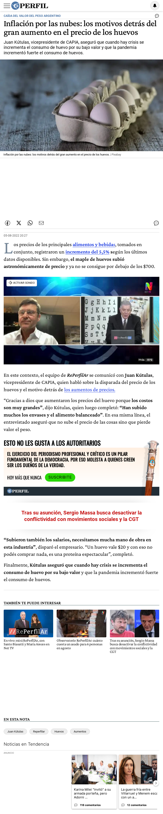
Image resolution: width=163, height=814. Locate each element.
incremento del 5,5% (87, 252)
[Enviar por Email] (41, 223)
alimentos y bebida (93, 244)
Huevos (59, 731)
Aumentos (80, 731)
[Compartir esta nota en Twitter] (19, 223)
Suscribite (60, 477)
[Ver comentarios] (156, 16)
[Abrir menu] (7, 6)
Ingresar (143, 5)
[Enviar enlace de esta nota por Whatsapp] (30, 223)
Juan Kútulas (15, 731)
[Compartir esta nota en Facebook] (7, 223)
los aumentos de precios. (89, 389)
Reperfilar (39, 731)
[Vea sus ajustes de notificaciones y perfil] (154, 5)
